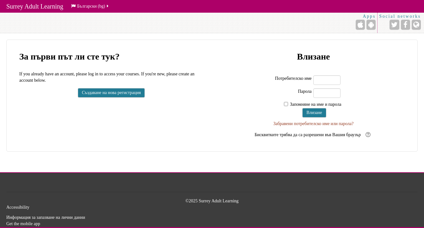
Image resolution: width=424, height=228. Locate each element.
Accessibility (17, 207)
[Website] (416, 25)
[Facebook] (405, 25)
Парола (304, 91)
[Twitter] (394, 25)
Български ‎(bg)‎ (90, 6)
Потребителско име (293, 78)
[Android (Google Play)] (371, 25)
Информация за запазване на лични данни (45, 217)
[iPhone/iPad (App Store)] (360, 25)
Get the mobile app (23, 223)
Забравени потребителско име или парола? (313, 123)
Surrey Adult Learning (34, 6)
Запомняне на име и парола (315, 104)
